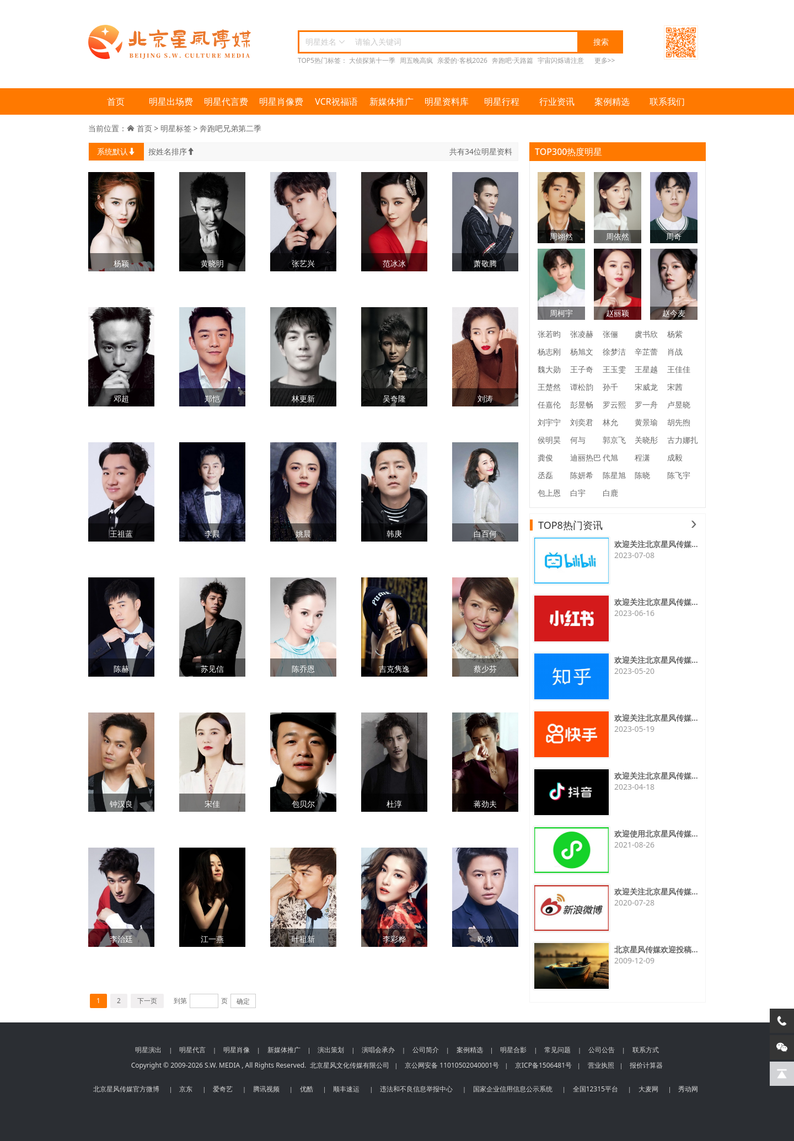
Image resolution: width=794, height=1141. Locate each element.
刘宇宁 (549, 422)
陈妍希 (581, 475)
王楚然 (549, 387)
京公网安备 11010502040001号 (452, 1065)
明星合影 (513, 1049)
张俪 (610, 334)
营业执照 (601, 1065)
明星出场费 (171, 101)
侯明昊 (549, 440)
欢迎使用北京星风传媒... (656, 833)
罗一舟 (646, 404)
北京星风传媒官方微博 (126, 1089)
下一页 (147, 1000)
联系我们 (667, 101)
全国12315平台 (595, 1089)
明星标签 (175, 128)
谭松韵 (581, 387)
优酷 (306, 1089)
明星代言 (192, 1049)
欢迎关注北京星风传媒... (656, 544)
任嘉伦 (549, 404)
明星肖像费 (281, 101)
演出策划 (331, 1049)
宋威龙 (646, 387)
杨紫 (675, 334)
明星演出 (148, 1049)
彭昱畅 (581, 404)
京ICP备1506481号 (543, 1065)
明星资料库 (447, 101)
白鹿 (610, 493)
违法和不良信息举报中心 (416, 1089)
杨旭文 (581, 351)
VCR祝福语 (336, 101)
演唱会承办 (378, 1049)
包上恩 (549, 493)
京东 (185, 1089)
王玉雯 (614, 369)
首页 (116, 101)
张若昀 (549, 334)
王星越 (646, 369)
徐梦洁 (614, 351)
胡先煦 (678, 422)
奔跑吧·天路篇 (512, 60)
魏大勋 (549, 369)
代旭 (610, 457)
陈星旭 (614, 475)
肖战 (675, 351)
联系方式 (645, 1049)
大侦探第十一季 (372, 60)
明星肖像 (236, 1049)
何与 (578, 440)
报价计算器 (646, 1065)
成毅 (675, 457)
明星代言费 (226, 101)
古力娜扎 (682, 440)
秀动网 (688, 1089)
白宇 (578, 493)
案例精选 (612, 101)
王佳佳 (678, 369)
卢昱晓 (678, 404)
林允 (610, 422)
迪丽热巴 (585, 457)
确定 (243, 1001)
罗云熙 (614, 404)
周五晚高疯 (416, 60)
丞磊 (545, 475)
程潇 (642, 457)
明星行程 (501, 101)
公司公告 (601, 1049)
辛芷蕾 (646, 351)
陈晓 (642, 475)
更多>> (604, 60)
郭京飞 (614, 440)
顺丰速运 (346, 1089)
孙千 (610, 387)
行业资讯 (557, 101)
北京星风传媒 (171, 42)
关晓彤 (646, 440)
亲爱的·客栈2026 (462, 60)
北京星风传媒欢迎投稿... (656, 949)
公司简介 (425, 1049)
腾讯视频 (266, 1089)
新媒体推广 (391, 101)
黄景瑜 (646, 422)
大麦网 (648, 1089)
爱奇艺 (223, 1089)
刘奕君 (581, 422)
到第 (180, 1000)
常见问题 (557, 1049)
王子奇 (581, 369)
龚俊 (545, 457)
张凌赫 (581, 334)
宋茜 (675, 387)
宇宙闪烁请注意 (561, 60)
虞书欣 (646, 334)
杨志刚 (549, 351)
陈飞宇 (678, 475)
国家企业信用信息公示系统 (512, 1089)
